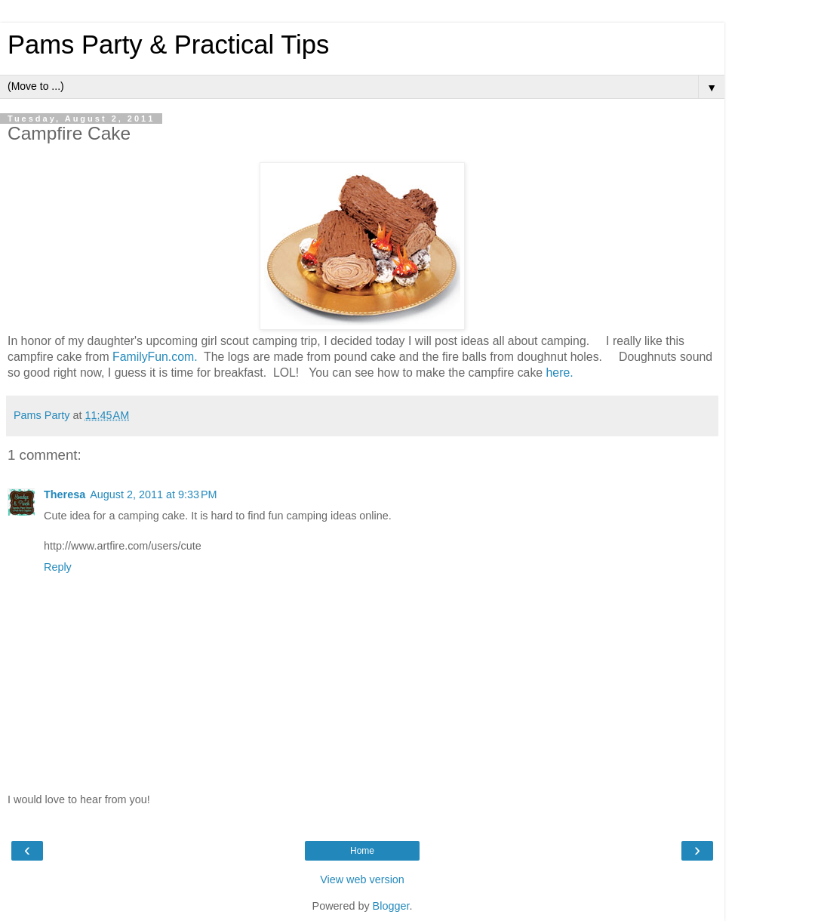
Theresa (64, 494)
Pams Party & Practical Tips (168, 44)
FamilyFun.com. (155, 356)
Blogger (391, 906)
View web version (362, 879)
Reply (58, 567)
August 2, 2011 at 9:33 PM (153, 494)
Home (362, 851)
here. (559, 372)
